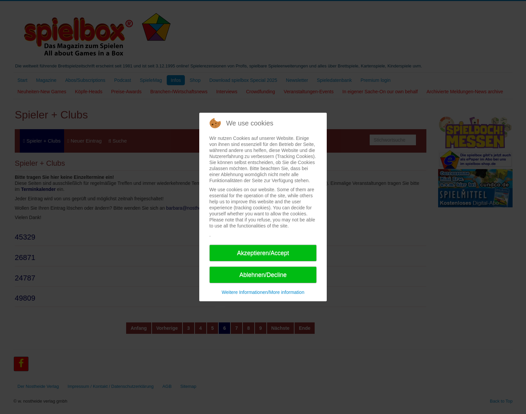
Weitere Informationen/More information (263, 292)
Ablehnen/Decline (262, 274)
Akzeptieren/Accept (263, 253)
